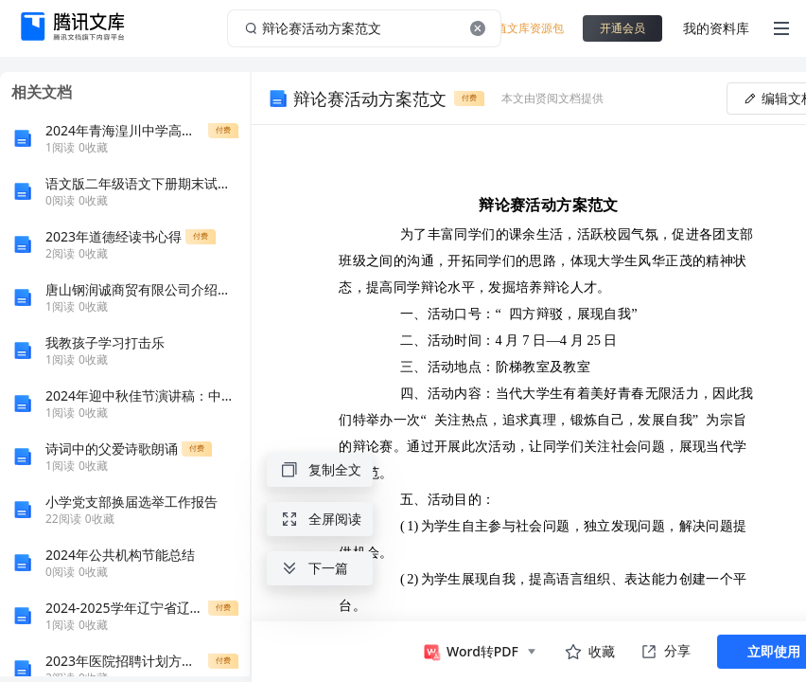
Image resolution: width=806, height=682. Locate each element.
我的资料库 (716, 28)
